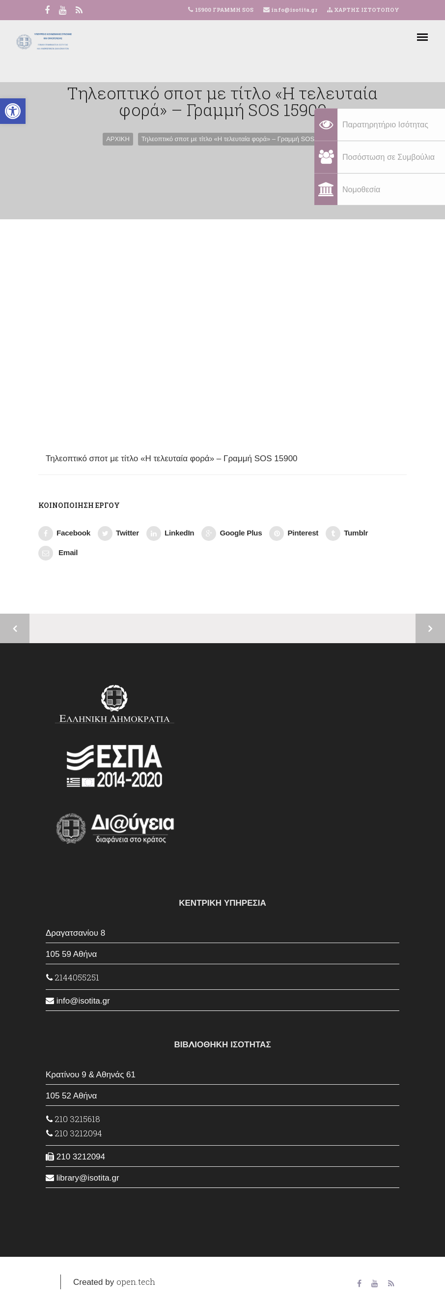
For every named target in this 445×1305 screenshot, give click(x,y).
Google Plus (231, 533)
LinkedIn (170, 533)
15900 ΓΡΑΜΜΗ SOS (224, 9)
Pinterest (293, 533)
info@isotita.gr (293, 9)
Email (58, 553)
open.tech (135, 1281)
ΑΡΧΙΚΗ (118, 139)
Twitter (118, 533)
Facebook (64, 533)
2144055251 (72, 977)
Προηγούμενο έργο (14, 628)
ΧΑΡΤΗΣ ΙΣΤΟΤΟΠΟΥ (363, 9)
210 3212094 (74, 1133)
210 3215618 (73, 1119)
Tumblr (347, 533)
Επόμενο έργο (430, 628)
